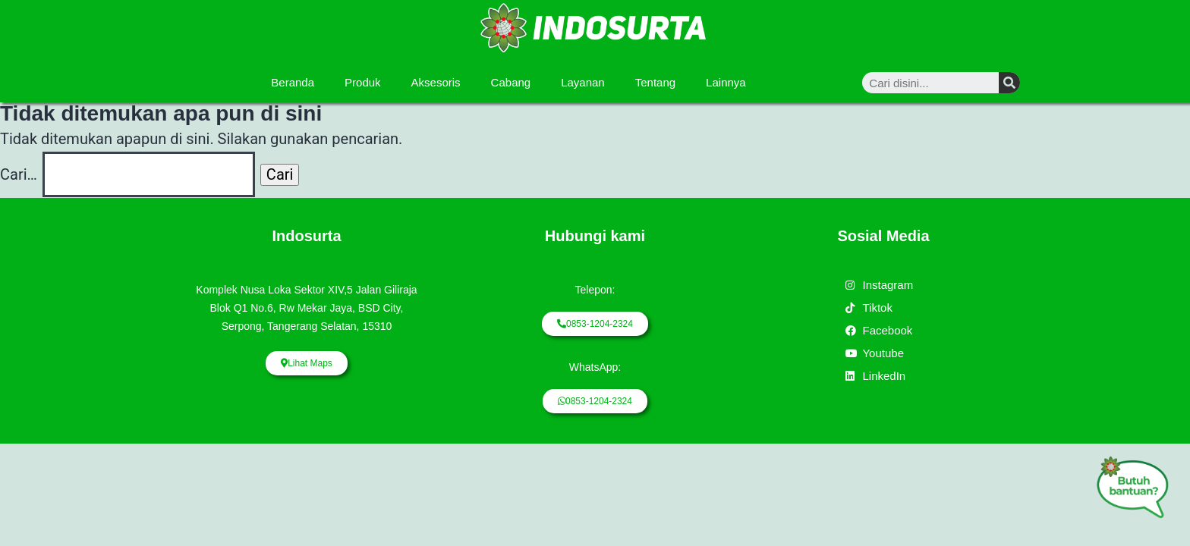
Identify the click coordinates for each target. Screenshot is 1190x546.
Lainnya (726, 82)
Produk (363, 82)
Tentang (655, 82)
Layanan (583, 82)
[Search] (1009, 82)
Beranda (292, 82)
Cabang (511, 82)
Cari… (18, 174)
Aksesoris (436, 82)
